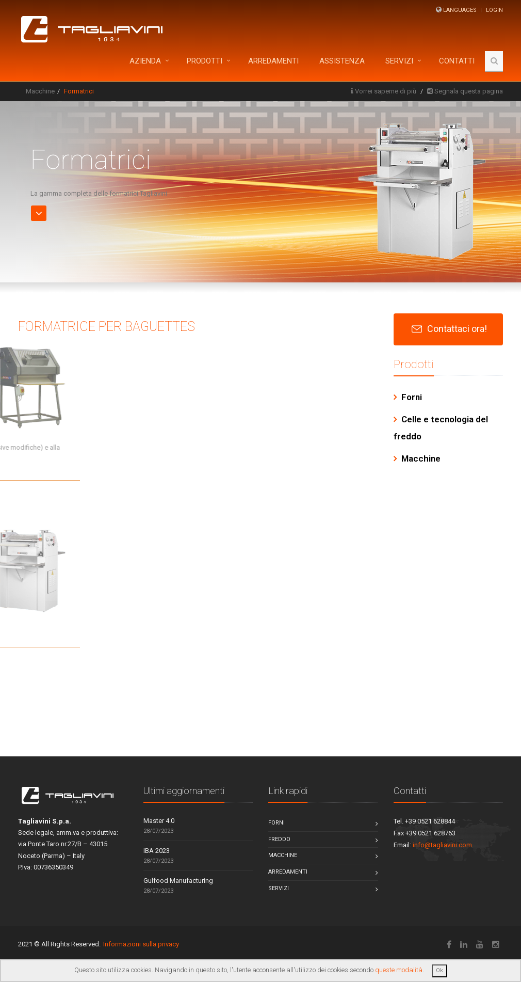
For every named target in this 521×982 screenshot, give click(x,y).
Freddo (279, 839)
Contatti (457, 61)
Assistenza (342, 61)
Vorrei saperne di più (385, 91)
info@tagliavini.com (442, 845)
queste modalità (398, 970)
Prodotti (204, 61)
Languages (460, 10)
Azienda (145, 61)
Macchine (40, 91)
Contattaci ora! (457, 328)
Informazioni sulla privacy (141, 944)
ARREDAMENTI (273, 61)
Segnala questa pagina (468, 91)
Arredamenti (287, 871)
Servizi (399, 61)
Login (494, 10)
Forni (411, 397)
